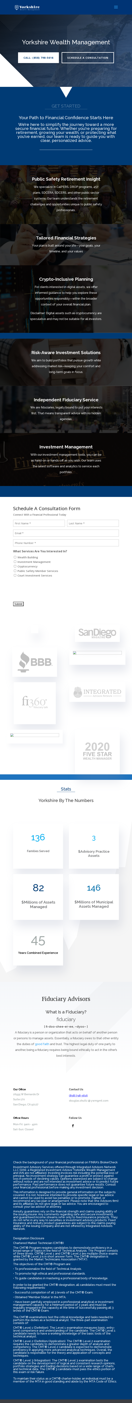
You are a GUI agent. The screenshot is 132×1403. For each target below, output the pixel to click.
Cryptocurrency (28, 566)
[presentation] (41, 588)
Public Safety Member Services (38, 571)
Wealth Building (28, 557)
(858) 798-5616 (78, 1095)
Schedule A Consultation (87, 57)
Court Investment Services (35, 575)
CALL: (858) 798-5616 (38, 57)
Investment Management (34, 562)
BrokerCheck (109, 1162)
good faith (42, 1044)
